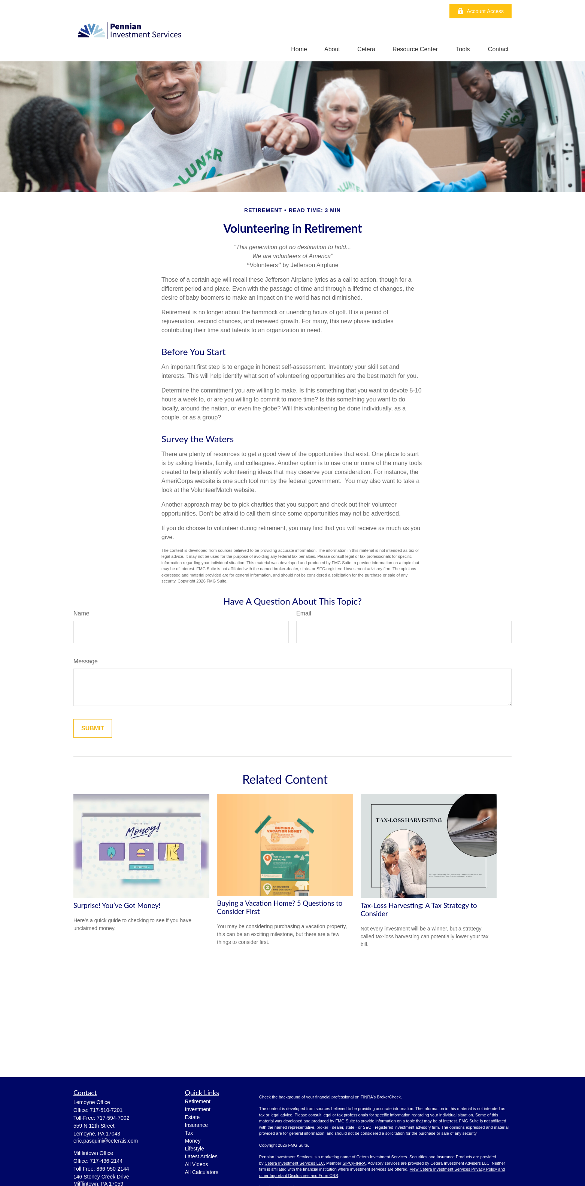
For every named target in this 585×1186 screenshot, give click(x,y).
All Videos (196, 1164)
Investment (197, 1109)
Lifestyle (194, 1149)
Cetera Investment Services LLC (294, 1163)
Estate (192, 1117)
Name (81, 613)
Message (85, 661)
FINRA (359, 1163)
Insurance (196, 1125)
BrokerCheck (389, 1097)
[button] (299, 49)
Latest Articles (201, 1156)
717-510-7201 (106, 1110)
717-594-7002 (113, 1118)
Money (193, 1141)
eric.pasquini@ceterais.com (105, 1141)
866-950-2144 (112, 1169)
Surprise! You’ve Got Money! (117, 905)
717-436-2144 (106, 1161)
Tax (189, 1133)
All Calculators (201, 1172)
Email (303, 613)
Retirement (197, 1101)
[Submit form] (92, 728)
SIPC (347, 1163)
